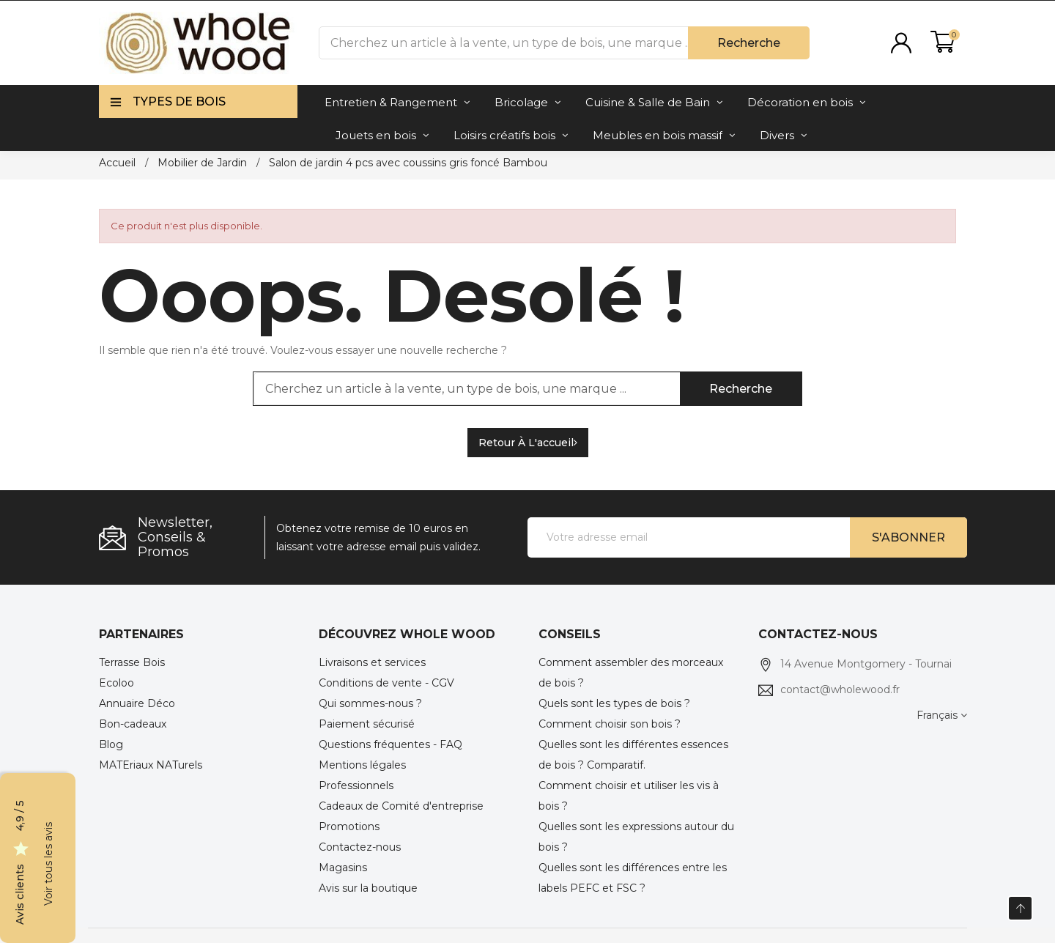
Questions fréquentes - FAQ (390, 744)
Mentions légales (362, 765)
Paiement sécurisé (367, 724)
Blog (111, 744)
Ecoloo (116, 682)
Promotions (349, 826)
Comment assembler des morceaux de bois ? (630, 672)
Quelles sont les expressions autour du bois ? (636, 837)
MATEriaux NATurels (150, 765)
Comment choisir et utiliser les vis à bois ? (628, 796)
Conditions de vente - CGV (386, 682)
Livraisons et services (372, 662)
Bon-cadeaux (132, 724)
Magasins (343, 867)
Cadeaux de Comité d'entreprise (401, 806)
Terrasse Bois (132, 662)
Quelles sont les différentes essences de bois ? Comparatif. (633, 755)
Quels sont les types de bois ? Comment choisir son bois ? (614, 714)
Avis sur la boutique (368, 888)
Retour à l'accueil (527, 442)
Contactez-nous (360, 847)
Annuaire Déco (137, 703)
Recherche (748, 43)
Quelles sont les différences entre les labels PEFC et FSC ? (632, 878)
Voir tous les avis (48, 864)
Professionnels (356, 785)
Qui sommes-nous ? (370, 703)
